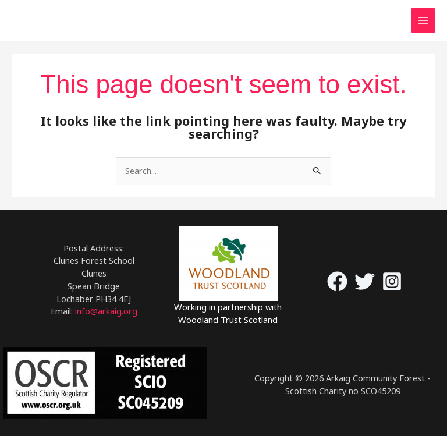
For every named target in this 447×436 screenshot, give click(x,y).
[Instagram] (392, 281)
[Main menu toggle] (423, 20)
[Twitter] (364, 281)
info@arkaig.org (106, 311)
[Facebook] (337, 281)
